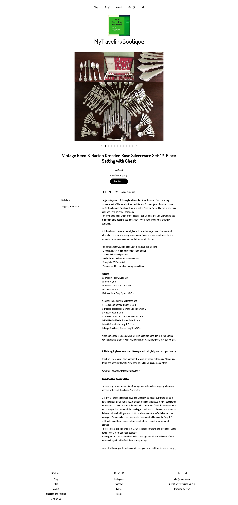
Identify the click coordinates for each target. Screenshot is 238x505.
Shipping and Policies (56, 493)
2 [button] (108, 146)
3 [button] (111, 146)
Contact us (56, 498)
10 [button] (132, 146)
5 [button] (117, 146)
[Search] (143, 7)
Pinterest (119, 493)
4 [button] (114, 146)
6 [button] (120, 146)
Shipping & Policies (70, 206)
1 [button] (105, 146)
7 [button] (123, 146)
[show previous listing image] (101, 146)
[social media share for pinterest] (116, 192)
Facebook (119, 484)
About (119, 7)
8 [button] (126, 146)
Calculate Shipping (118, 175)
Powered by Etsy (182, 489)
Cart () (131, 7)
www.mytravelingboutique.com (115, 378)
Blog (107, 7)
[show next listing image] (136, 146)
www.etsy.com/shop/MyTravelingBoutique (121, 370)
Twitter (119, 489)
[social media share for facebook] (104, 192)
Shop (96, 7)
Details (65, 200)
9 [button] (129, 146)
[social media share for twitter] (110, 192)
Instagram (119, 479)
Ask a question (128, 192)
